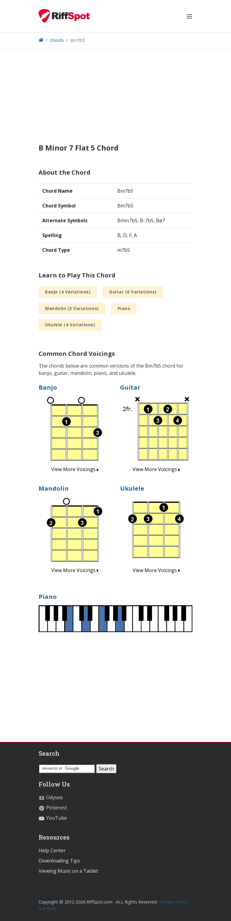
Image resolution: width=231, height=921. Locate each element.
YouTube (53, 818)
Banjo (48, 387)
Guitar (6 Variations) (133, 292)
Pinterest (53, 807)
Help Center (52, 850)
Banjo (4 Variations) (67, 292)
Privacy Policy (173, 902)
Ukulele (132, 488)
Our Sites (48, 908)
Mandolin (54, 488)
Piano (124, 308)
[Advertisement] (115, 101)
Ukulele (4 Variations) (70, 325)
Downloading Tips (59, 860)
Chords (57, 40)
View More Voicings (75, 469)
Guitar (130, 387)
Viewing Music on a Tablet (68, 871)
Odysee (51, 797)
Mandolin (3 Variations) (72, 308)
